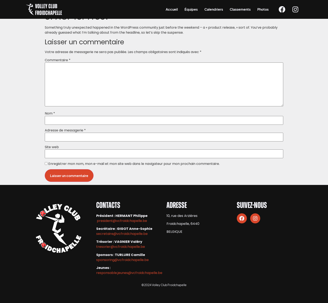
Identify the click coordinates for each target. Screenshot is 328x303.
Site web (52, 147)
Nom (50, 113)
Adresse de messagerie (65, 130)
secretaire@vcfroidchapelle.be (122, 233)
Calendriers (213, 9)
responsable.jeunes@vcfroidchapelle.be (129, 272)
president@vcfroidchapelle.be (122, 220)
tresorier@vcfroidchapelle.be (120, 246)
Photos (263, 9)
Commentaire (57, 60)
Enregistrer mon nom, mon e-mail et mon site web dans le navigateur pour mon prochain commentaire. (134, 164)
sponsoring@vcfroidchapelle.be (122, 259)
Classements (240, 9)
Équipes (191, 9)
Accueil (172, 9)
